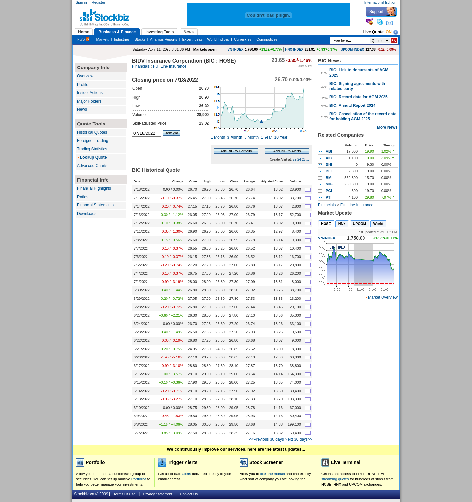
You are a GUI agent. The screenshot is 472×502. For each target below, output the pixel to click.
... (307, 159)
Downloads (86, 213)
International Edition (380, 2)
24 (299, 159)
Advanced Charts (92, 166)
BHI (329, 164)
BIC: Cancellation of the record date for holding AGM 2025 (362, 117)
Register (98, 2)
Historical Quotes (92, 132)
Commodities (266, 39)
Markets (102, 39)
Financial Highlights (94, 188)
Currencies (242, 39)
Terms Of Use (124, 494)
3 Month (234, 137)
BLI (329, 171)
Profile (82, 84)
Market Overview (383, 297)
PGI (329, 191)
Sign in (81, 2)
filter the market (272, 474)
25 (303, 159)
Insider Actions (90, 92)
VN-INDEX (236, 49)
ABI (329, 151)
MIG (329, 184)
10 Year (281, 137)
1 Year (266, 137)
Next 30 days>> (298, 439)
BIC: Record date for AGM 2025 (358, 97)
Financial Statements (95, 205)
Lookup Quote (93, 157)
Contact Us (189, 494)
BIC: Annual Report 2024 (352, 105)
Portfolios (139, 479)
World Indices (218, 39)
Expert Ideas (192, 39)
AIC (329, 158)
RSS (83, 39)
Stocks (139, 39)
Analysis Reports (163, 39)
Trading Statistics (92, 149)
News (82, 109)
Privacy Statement (157, 494)
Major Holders (89, 101)
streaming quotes (335, 479)
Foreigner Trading (92, 140)
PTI (328, 197)
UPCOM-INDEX (352, 49)
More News (387, 127)
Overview (85, 76)
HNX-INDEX (294, 49)
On (389, 32)
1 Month (218, 137)
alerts (186, 474)
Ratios (82, 197)
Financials (141, 66)
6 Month (252, 137)
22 (294, 159)
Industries (122, 39)
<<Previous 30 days (266, 439)
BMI (329, 178)
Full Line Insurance (169, 66)
